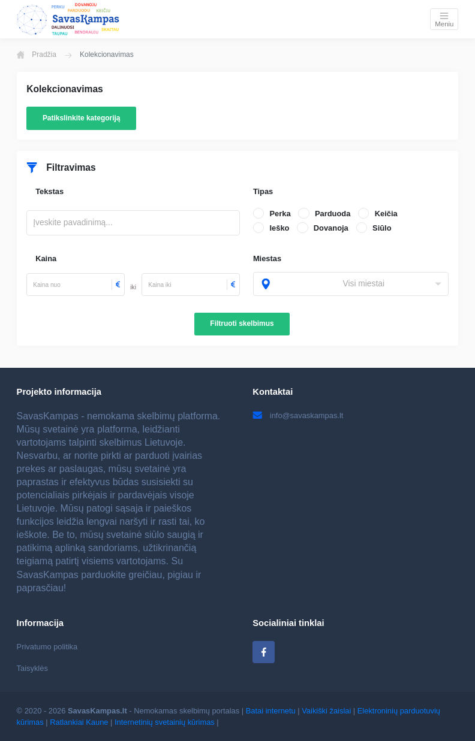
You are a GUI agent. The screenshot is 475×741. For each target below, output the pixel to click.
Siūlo (381, 227)
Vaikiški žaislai (326, 710)
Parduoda (332, 213)
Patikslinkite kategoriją (82, 118)
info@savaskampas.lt (297, 415)
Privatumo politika (47, 646)
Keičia (386, 213)
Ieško (279, 227)
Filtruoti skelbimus (241, 323)
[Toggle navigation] (444, 18)
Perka (279, 213)
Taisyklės (32, 668)
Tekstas (49, 191)
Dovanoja (331, 227)
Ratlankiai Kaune (79, 722)
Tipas (263, 191)
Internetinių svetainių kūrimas (165, 722)
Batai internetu (271, 710)
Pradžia (36, 54)
